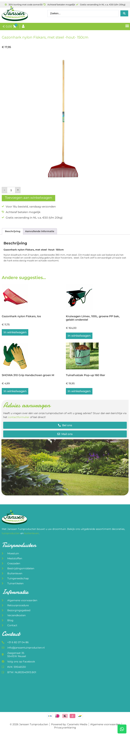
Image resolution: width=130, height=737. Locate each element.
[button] (127, 26)
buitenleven (31, 533)
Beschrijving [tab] (12, 231)
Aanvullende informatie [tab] (39, 231)
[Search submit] (124, 13)
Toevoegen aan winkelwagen (28, 198)
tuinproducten (11, 533)
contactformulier (18, 417)
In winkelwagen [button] (15, 332)
